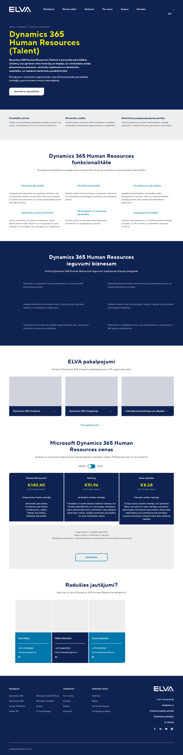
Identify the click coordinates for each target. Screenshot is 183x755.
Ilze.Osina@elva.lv (27, 652)
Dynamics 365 (16, 696)
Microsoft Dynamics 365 (39, 27)
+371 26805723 (62, 648)
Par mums (68, 696)
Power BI (13, 711)
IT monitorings (43, 711)
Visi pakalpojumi (89, 425)
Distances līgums (100, 706)
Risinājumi (22, 27)
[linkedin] (160, 729)
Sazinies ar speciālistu (26, 91)
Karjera (67, 701)
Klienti (66, 706)
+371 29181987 (99, 648)
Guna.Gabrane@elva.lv (103, 652)
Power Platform (17, 706)
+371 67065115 (165, 699)
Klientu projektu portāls (162, 711)
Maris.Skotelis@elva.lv (66, 652)
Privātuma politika (101, 711)
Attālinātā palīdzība (164, 716)
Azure (39, 706)
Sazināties (91, 557)
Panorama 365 (16, 701)
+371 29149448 (25, 648)
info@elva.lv (168, 705)
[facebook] (155, 729)
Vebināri (96, 696)
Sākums (12, 27)
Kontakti (67, 711)
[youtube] (166, 729)
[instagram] (172, 729)
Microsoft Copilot (45, 701)
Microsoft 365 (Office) (47, 696)
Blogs (95, 701)
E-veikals (169, 722)
